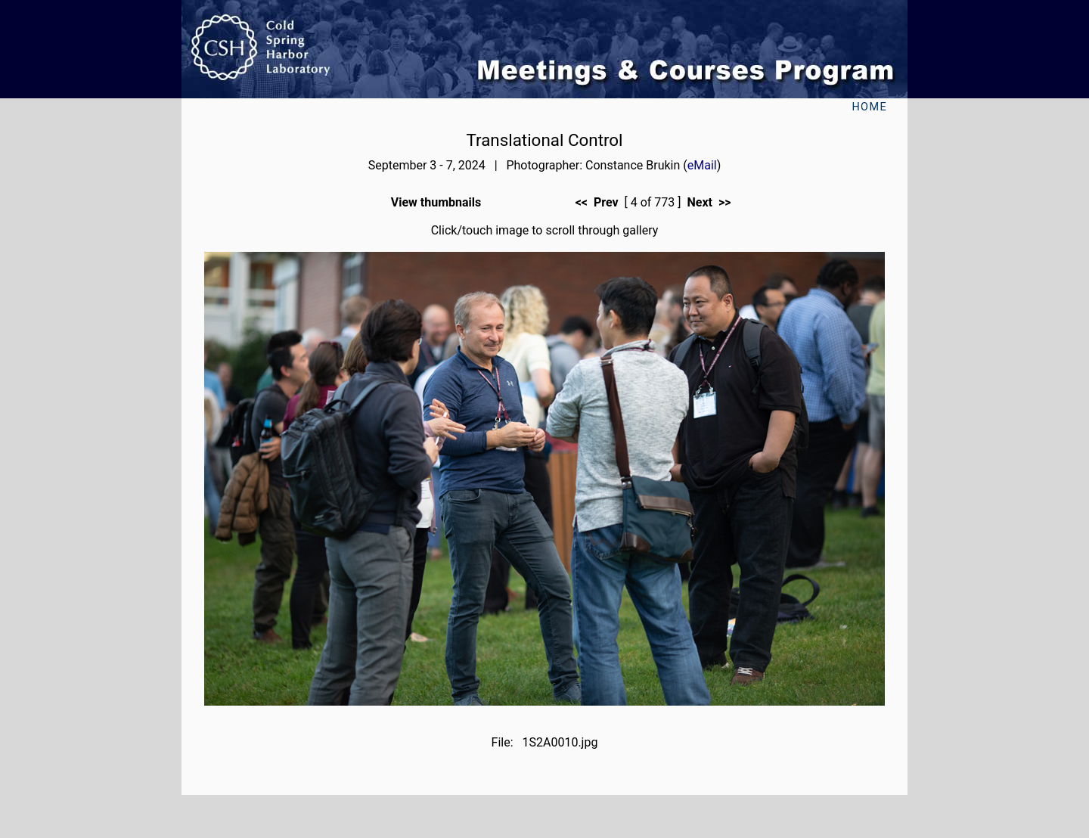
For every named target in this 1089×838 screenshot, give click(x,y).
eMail (702, 165)
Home (869, 107)
